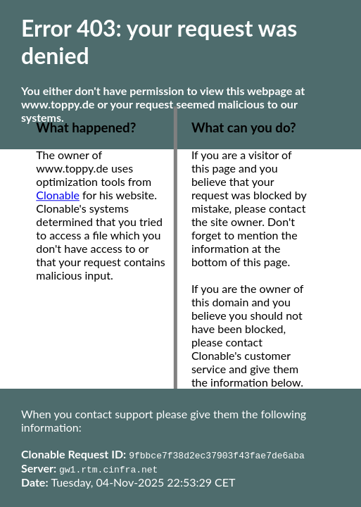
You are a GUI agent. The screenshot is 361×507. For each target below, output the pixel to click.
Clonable (58, 195)
